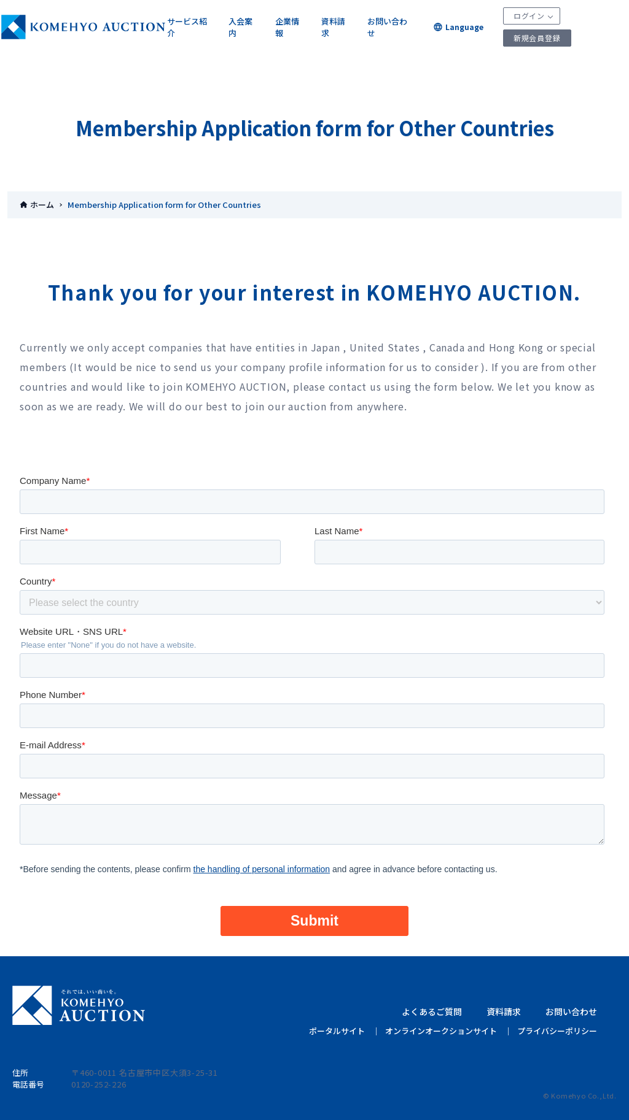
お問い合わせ (387, 27)
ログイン (529, 15)
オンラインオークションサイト (441, 1031)
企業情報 (287, 27)
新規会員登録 (537, 38)
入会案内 (240, 27)
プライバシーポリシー (557, 1031)
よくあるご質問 (432, 1011)
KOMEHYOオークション (83, 27)
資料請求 (333, 27)
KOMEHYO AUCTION (78, 1005)
